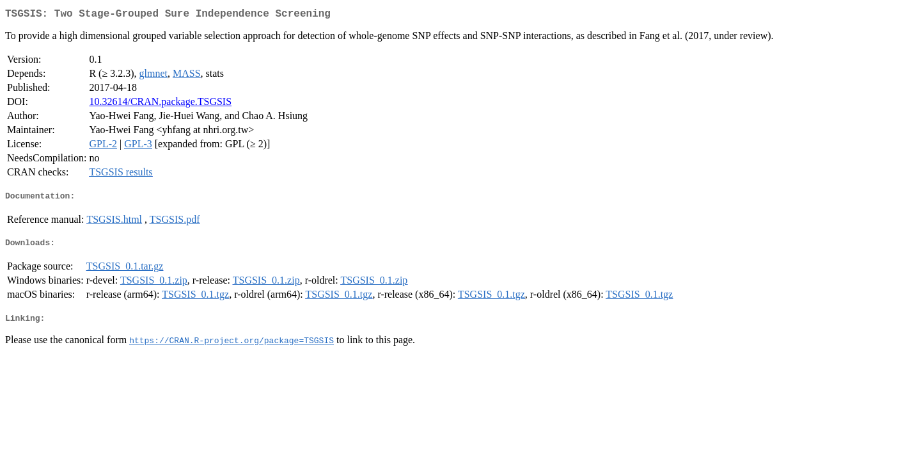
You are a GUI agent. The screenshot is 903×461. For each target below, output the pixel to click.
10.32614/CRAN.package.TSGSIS (160, 104)
